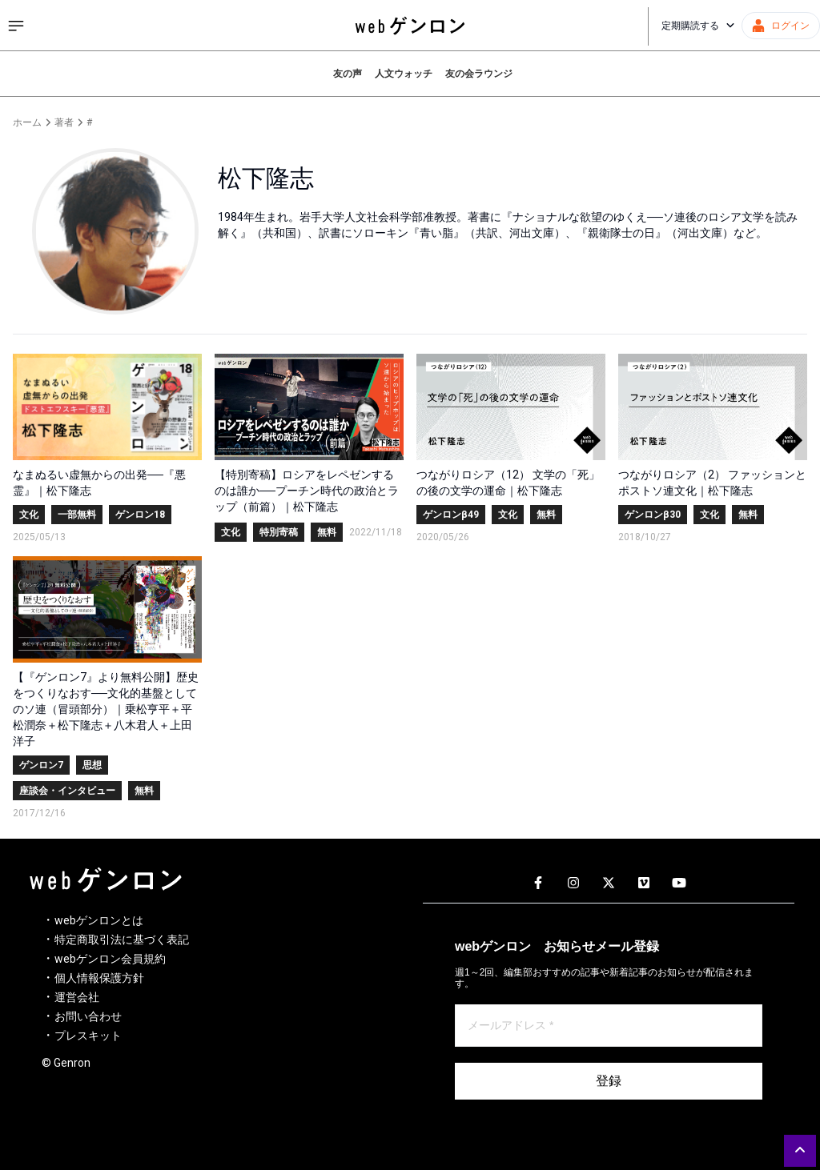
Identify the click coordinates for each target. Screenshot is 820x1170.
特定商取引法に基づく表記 (121, 939)
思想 (92, 765)
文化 (28, 514)
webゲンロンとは (98, 920)
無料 (326, 532)
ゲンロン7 (41, 765)
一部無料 (77, 514)
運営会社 (76, 997)
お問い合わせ (88, 1016)
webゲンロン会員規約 (110, 958)
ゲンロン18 (140, 514)
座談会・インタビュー (67, 790)
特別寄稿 (278, 532)
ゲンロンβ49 (451, 514)
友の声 (347, 73)
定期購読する (698, 25)
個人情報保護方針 (99, 978)
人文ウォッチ (403, 73)
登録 (608, 1081)
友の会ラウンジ (478, 73)
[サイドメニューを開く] (16, 26)
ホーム (27, 122)
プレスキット (88, 1035)
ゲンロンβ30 (653, 514)
